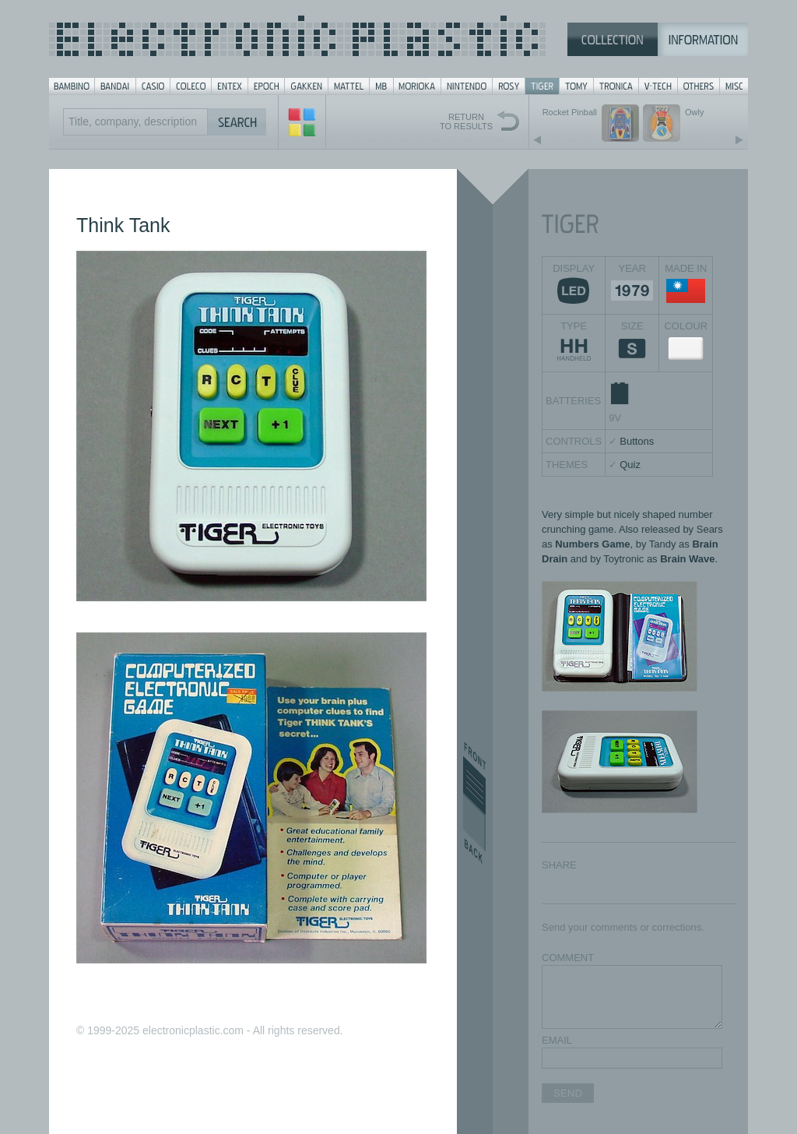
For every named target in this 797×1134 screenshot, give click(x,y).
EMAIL (557, 1040)
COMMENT (568, 957)
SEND (567, 1093)
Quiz (630, 464)
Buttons (637, 441)
